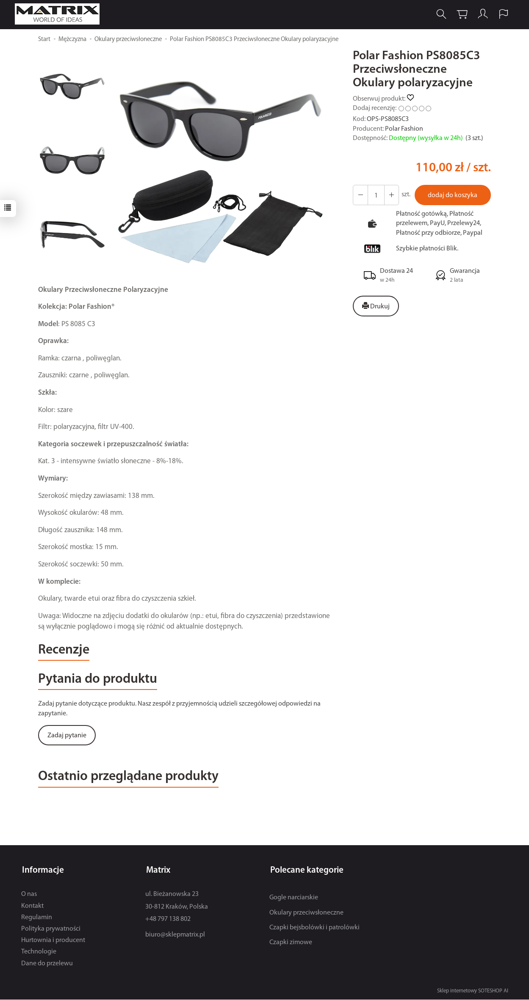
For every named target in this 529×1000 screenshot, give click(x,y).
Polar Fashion (404, 129)
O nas (29, 894)
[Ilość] (375, 195)
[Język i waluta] (502, 14)
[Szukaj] (440, 14)
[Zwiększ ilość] (360, 195)
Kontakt (32, 906)
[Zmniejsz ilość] (390, 195)
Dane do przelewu (47, 964)
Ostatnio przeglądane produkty (133, 779)
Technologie (38, 952)
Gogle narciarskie (293, 898)
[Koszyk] (461, 14)
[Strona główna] (60, 14)
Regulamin (36, 918)
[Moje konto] (482, 14)
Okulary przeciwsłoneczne (306, 913)
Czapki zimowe (290, 943)
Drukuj (376, 306)
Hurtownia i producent (53, 940)
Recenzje (65, 651)
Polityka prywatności (50, 929)
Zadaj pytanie (66, 737)
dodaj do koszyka (452, 195)
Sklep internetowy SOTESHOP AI (472, 991)
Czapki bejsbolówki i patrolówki (314, 928)
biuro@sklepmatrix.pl (175, 935)
